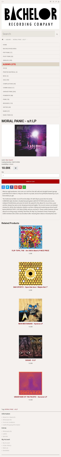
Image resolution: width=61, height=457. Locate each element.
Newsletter (6, 450)
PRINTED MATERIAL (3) (10, 72)
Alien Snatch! (9, 160)
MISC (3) (5, 76)
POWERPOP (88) (8, 95)
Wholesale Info (7, 420)
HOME (5, 44)
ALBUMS (8, 39)
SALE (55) (6, 80)
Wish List (5, 448)
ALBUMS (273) (9, 64)
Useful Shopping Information (11, 425)
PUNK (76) (6, 99)
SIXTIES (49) (7, 107)
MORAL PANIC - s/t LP (19, 39)
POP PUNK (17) (7, 52)
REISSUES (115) (8, 103)
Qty (3, 172)
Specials (5, 436)
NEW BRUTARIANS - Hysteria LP (30, 324)
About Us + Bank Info (9, 417)
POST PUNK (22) (8, 56)
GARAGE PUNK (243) (9, 91)
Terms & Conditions (9, 422)
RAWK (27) (6, 111)
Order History (7, 445)
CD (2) (5, 68)
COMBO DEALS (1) (8, 87)
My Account (6, 443)
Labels (5, 434)
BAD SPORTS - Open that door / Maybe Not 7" (30, 287)
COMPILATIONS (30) (9, 84)
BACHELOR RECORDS (9, 48)
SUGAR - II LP (30, 360)
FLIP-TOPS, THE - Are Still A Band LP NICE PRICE (30, 251)
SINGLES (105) (7, 60)
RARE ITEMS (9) (8, 115)
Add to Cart (30, 181)
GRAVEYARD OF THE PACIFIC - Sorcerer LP (30, 397)
